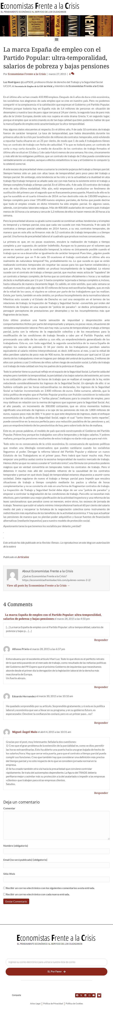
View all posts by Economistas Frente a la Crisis (38, 585)
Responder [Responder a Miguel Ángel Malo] (101, 793)
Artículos (23, 557)
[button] (56, 39)
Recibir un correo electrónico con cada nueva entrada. (38, 894)
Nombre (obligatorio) (15, 845)
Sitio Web (9, 873)
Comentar (9, 808)
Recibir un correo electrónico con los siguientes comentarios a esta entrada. (50, 888)
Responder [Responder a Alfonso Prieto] (101, 687)
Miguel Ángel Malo (24, 732)
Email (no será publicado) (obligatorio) (25, 859)
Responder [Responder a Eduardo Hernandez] (101, 723)
